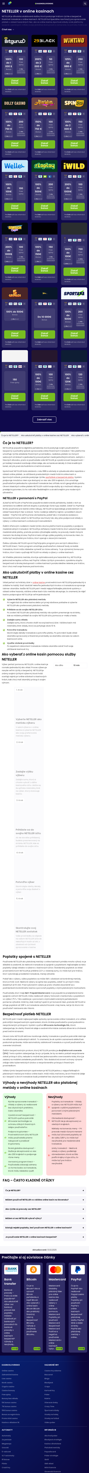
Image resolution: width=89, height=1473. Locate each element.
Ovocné (5, 1386)
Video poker (49, 1361)
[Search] (85, 3)
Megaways (6, 1382)
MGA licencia (50, 1406)
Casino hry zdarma (52, 1309)
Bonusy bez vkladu (10, 1337)
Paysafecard (50, 1390)
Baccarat (48, 1313)
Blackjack (48, 1321)
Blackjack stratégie (53, 1378)
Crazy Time (49, 1345)
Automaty (6, 1374)
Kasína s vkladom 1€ (10, 1361)
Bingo (47, 1317)
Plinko (4, 1402)
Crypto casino (8, 1325)
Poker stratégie (51, 1394)
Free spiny (6, 1333)
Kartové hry (49, 1329)
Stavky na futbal (51, 1357)
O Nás (4, 1423)
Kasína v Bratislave (52, 1382)
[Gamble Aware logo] (68, 1464)
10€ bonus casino (9, 1349)
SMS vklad (48, 1402)
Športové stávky (51, 1349)
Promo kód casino (10, 1357)
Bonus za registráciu (11, 1353)
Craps (47, 1325)
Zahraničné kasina (10, 1313)
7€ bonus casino (9, 1345)
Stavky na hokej (51, 1353)
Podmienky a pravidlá (11, 1431)
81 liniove (6, 1398)
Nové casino (7, 1321)
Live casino (6, 1317)
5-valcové (6, 1390)
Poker (47, 1333)
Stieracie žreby (51, 1341)
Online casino (8, 1309)
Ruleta (47, 1337)
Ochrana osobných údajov (13, 1427)
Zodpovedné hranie (10, 1435)
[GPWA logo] (81, 1464)
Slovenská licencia (52, 1410)
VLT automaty (8, 1394)
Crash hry (6, 1406)
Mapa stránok (8, 1439)
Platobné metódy (52, 1386)
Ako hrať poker (50, 1374)
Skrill (46, 1398)
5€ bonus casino (9, 1341)
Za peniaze (6, 1378)
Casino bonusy (8, 1329)
